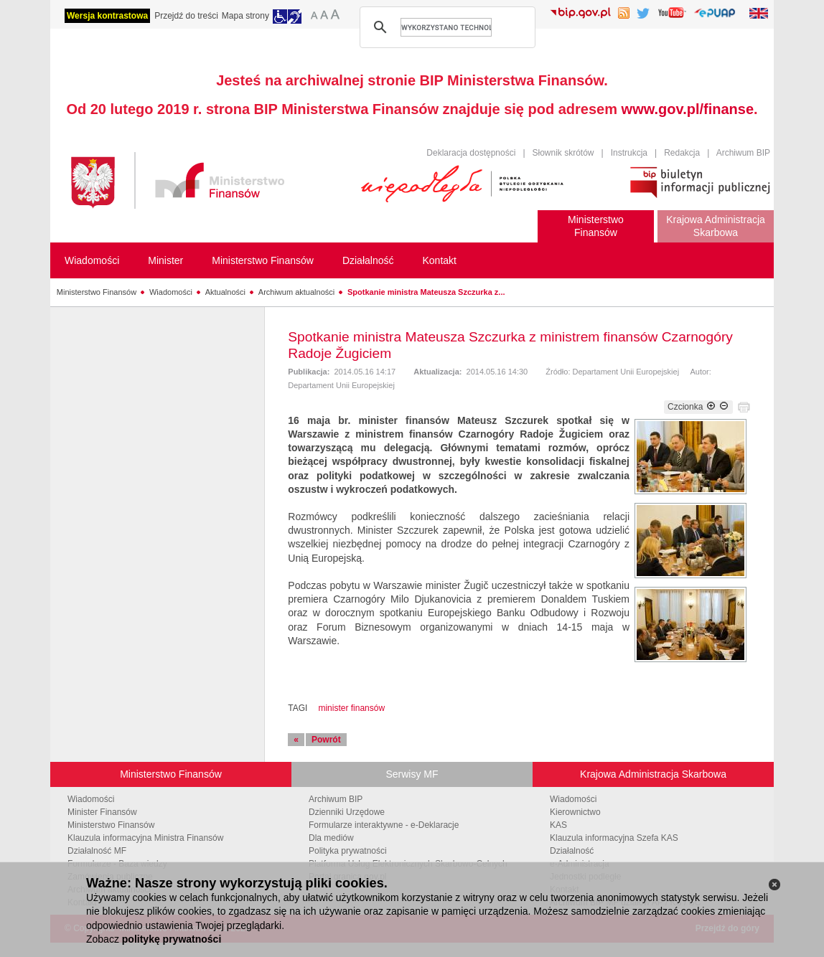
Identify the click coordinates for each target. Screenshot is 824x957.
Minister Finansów (102, 812)
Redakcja (682, 153)
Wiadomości (170, 292)
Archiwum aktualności (296, 292)
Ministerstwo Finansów (96, 292)
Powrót (326, 740)
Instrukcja (629, 153)
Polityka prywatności (348, 851)
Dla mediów (331, 838)
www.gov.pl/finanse (688, 109)
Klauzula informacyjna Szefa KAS (614, 838)
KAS (558, 825)
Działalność (572, 851)
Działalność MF (96, 851)
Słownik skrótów (563, 153)
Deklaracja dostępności (470, 153)
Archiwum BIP (743, 153)
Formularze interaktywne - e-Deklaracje (384, 825)
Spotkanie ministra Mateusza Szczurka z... (426, 292)
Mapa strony (245, 16)
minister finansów (351, 708)
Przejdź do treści (186, 16)
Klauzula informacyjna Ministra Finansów (145, 838)
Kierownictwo (575, 812)
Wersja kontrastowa (107, 16)
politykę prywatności (171, 939)
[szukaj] (446, 27)
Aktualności (225, 292)
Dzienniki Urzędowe (347, 812)
